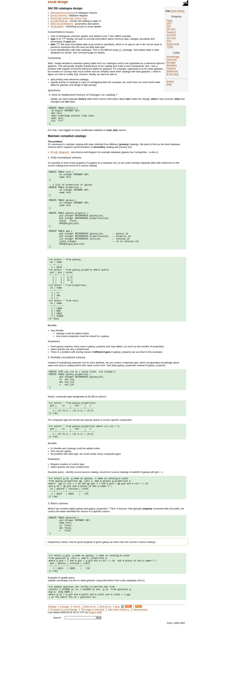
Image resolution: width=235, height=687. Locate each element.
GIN (169, 26)
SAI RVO (171, 35)
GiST (169, 23)
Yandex (171, 68)
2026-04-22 (90, 664)
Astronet (171, 59)
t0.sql (54, 156)
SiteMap (52, 664)
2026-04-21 (105, 664)
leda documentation (61, 23)
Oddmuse (172, 71)
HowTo (76, 664)
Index (170, 81)
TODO (170, 47)
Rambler (171, 65)
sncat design (58, 2)
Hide (168, 11)
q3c (121, 49)
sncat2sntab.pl (59, 21)
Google (171, 62)
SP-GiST (171, 29)
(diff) (99, 670)
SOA (169, 41)
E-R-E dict (172, 74)
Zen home (178, 11)
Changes (65, 664)
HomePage (173, 56)
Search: (57, 675)
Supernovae (173, 44)
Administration (140, 667)
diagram (64, 156)
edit (169, 84)
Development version (62, 12)
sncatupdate (57, 26)
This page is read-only (92, 667)
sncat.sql (56, 18)
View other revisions (118, 667)
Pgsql (169, 20)
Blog (117, 664)
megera (92, 670)
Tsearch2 (171, 32)
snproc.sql (80, 18)
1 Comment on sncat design (63, 667)
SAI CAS (171, 38)
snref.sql (67, 18)
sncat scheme (58, 15)
